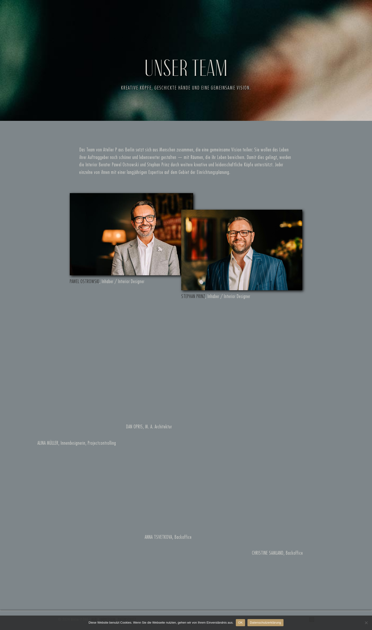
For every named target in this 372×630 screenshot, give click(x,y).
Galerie (214, 38)
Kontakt (258, 38)
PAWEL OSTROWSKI (84, 281)
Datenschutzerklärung (265, 622)
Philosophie (149, 38)
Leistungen (185, 38)
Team (236, 38)
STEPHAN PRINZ (193, 296)
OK (240, 622)
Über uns (115, 38)
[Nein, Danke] (366, 622)
